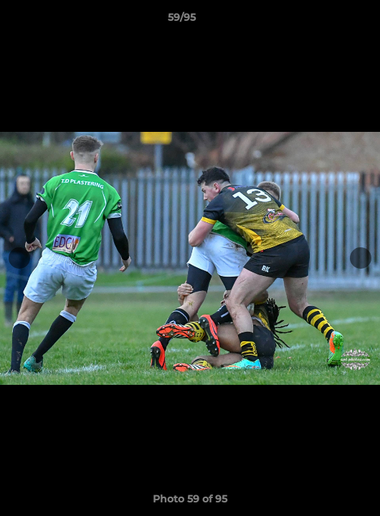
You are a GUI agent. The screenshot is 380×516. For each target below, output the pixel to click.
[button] (328, 20)
